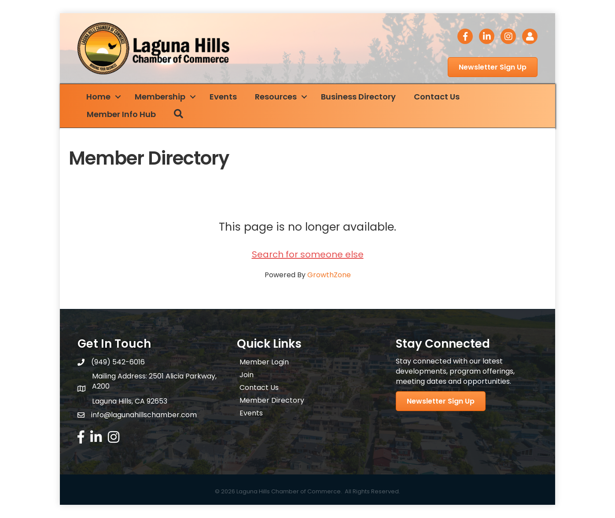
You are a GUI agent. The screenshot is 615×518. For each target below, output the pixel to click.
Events (223, 96)
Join (246, 375)
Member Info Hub (121, 114)
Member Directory (271, 400)
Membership (160, 96)
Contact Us (437, 96)
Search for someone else (308, 254)
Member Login (264, 362)
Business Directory (358, 96)
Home (98, 96)
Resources (276, 96)
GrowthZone (329, 275)
